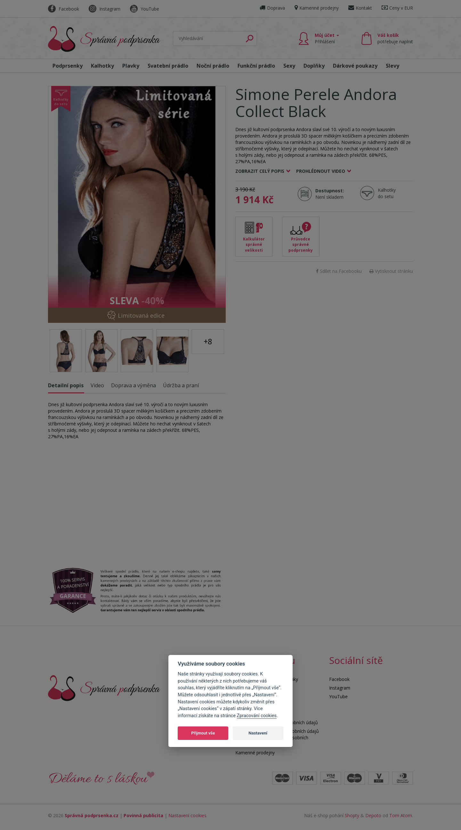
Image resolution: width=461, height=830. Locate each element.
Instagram (104, 9)
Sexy (289, 65)
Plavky (130, 65)
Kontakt (360, 8)
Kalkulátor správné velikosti (254, 244)
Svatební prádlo (168, 65)
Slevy (392, 65)
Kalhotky (102, 65)
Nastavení (257, 733)
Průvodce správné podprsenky (300, 244)
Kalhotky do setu (387, 193)
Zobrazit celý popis (259, 171)
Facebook (63, 9)
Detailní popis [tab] (66, 385)
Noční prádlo (213, 65)
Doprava (272, 8)
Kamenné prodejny (317, 8)
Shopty (352, 815)
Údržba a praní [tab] (181, 385)
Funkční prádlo (256, 65)
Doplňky (314, 65)
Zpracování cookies (257, 715)
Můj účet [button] (327, 38)
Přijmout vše (203, 733)
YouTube (144, 9)
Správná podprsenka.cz (91, 815)
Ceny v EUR (397, 8)
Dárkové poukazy (355, 65)
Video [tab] (97, 385)
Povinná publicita (143, 815)
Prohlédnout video (320, 171)
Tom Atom (400, 815)
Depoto (373, 815)
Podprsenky (68, 65)
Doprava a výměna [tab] (133, 385)
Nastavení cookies (187, 815)
